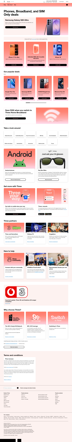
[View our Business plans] (41, 142)
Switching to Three (52, 336)
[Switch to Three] (58, 318)
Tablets (5, 397)
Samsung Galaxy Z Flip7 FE (43, 397)
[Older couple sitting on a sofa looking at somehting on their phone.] (58, 259)
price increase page (10, 367)
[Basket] (66, 1)
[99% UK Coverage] (36, 318)
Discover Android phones (15, 179)
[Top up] (52, 142)
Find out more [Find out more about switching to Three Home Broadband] (15, 118)
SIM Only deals (6, 400)
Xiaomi (56, 399)
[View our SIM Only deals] (41, 134)
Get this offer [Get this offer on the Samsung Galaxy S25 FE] (27, 98)
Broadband (6, 396)
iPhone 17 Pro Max (24, 399)
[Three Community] (14, 259)
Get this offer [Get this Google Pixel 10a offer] (11, 98)
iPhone (56, 394)
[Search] (18, 388)
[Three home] (4, 2)
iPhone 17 (23, 394)
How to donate (51, 276)
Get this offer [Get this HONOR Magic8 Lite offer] (44, 98)
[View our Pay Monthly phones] (19, 134)
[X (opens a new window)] (5, 410)
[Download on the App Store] (41, 214)
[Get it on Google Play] (48, 214)
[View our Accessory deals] (30, 142)
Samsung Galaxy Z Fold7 (42, 394)
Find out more (7, 303)
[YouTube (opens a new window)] (11, 410)
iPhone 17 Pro (23, 397)
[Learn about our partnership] (14, 228)
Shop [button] (5, 4)
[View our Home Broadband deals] (52, 134)
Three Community (7, 406)
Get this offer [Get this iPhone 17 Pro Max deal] (14, 64)
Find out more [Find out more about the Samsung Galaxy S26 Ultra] (15, 27)
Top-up (5, 399)
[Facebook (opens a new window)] (7, 410)
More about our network (31, 336)
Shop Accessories (48, 179)
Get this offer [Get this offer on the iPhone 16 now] (58, 64)
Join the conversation (9, 276)
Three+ (5, 403)
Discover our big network (9, 336)
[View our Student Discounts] (8, 134)
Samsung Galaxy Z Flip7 (42, 396)
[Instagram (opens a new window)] (9, 410)
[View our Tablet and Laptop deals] (8, 142)
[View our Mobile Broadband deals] (63, 134)
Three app (5, 405)
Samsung (57, 396)
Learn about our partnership (10, 241)
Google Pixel (57, 400)
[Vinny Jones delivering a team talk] (36, 259)
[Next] (68, 88)
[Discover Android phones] (19, 159)
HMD (56, 403)
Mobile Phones (6, 394)
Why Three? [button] (10, 4)
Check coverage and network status (28, 387)
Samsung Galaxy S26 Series (43, 399)
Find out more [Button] (15, 214)
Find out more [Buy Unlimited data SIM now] (36, 64)
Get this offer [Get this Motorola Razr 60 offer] (60, 98)
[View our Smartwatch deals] (19, 142)
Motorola (56, 402)
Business (12, 1)
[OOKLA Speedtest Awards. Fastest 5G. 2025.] (14, 318)
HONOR (56, 397)
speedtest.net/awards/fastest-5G (12, 343)
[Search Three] (67, 5)
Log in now (34, 39)
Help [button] (15, 4)
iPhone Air (23, 396)
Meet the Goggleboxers (53, 241)
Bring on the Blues (30, 241)
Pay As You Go (6, 402)
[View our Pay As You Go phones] (30, 134)
